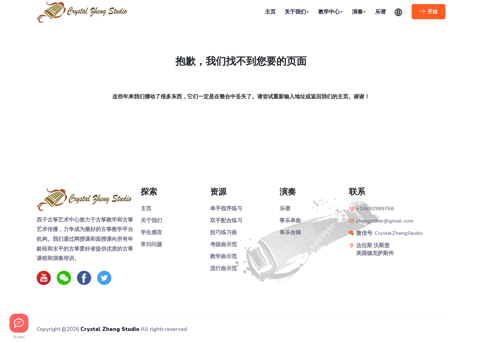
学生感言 (151, 232)
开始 (429, 12)
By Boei (19, 337)
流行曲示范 (223, 267)
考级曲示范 (223, 244)
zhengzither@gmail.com (386, 220)
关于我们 (297, 11)
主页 (270, 11)
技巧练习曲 (223, 232)
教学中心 (330, 11)
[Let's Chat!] (18, 323)
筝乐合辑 (290, 232)
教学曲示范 (223, 255)
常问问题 (151, 244)
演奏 (359, 11)
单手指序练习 (226, 208)
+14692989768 (375, 208)
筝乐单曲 (290, 220)
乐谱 (380, 11)
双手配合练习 (226, 220)
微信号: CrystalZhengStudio (390, 232)
